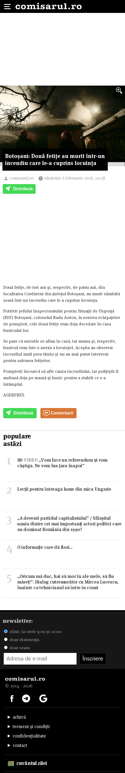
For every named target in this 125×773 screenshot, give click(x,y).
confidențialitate (29, 736)
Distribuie (19, 189)
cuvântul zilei (27, 763)
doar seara (17, 647)
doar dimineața (21, 639)
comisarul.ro (21, 178)
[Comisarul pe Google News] (43, 698)
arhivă (19, 717)
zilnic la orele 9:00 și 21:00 (32, 631)
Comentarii (58, 413)
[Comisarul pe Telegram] (26, 698)
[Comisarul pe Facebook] (12, 698)
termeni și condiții (31, 726)
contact (20, 745)
